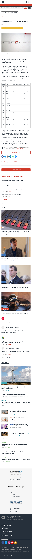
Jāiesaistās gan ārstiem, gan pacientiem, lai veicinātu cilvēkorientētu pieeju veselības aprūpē (19, 426)
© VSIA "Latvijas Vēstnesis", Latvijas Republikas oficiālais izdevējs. (13, 554)
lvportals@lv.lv (8, 533)
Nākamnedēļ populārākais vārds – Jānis (10, 185)
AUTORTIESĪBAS (4, 528)
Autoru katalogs (16, 509)
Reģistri (9, 182)
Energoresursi (7, 390)
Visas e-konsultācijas (7, 464)
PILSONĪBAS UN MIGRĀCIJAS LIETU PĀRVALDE (12, 176)
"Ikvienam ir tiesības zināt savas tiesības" (15, 547)
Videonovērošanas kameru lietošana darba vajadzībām (15, 459)
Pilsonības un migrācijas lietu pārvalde (15, 161)
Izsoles (14, 494)
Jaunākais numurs (16, 508)
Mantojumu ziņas (16, 496)
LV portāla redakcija (6, 531)
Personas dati (7, 461)
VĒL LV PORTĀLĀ (5, 362)
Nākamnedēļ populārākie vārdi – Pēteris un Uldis (12, 180)
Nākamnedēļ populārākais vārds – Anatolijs (11, 194)
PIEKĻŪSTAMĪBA (4, 527)
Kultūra (12, 14)
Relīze (7, 14)
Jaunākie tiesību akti (17, 477)
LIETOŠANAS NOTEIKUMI (6, 525)
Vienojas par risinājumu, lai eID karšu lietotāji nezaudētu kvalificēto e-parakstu (20, 411)
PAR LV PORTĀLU (4, 524)
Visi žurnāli (15, 511)
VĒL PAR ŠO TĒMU (5, 204)
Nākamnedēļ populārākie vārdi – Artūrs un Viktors (12, 189)
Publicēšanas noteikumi (19, 148)
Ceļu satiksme (7, 447)
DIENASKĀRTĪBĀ (4, 5)
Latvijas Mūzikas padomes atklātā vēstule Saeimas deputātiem (15, 313)
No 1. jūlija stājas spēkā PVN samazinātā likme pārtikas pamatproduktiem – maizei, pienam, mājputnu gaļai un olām (15, 404)
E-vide (14, 414)
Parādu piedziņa (19, 435)
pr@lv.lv (10, 535)
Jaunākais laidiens (16, 493)
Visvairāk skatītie (16, 479)
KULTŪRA (3, 207)
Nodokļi (6, 455)
